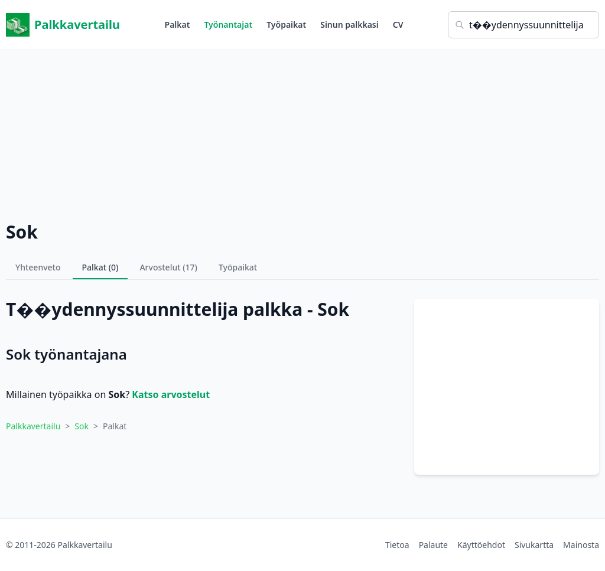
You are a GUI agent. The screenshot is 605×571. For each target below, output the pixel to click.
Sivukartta (534, 544)
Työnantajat (228, 24)
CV (398, 24)
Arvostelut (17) (168, 267)
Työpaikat (286, 24)
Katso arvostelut (171, 394)
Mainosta (581, 544)
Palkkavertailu (63, 25)
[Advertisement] (302, 133)
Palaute (433, 544)
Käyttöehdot (481, 544)
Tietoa (397, 544)
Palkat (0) (100, 267)
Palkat (177, 24)
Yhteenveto (38, 267)
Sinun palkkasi (349, 24)
